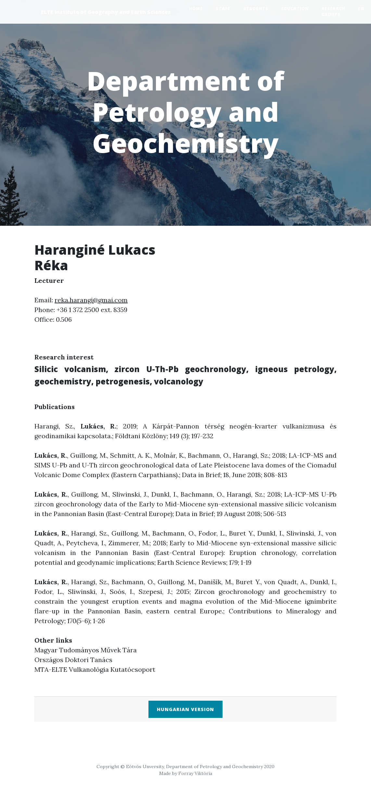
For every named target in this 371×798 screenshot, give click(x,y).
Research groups (333, 11)
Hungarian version (185, 709)
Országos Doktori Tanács (73, 660)
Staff (223, 8)
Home (196, 8)
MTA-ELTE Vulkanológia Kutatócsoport (94, 669)
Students (255, 8)
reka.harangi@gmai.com (91, 300)
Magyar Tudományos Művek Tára (85, 650)
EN (361, 8)
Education (295, 8)
